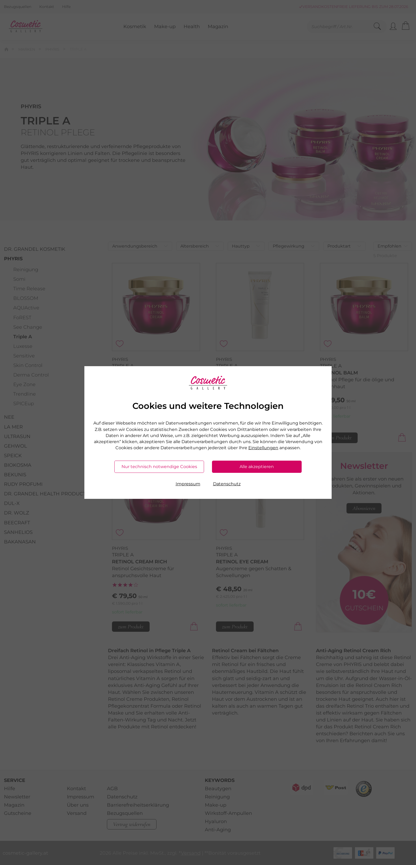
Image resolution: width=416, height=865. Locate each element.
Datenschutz (227, 483)
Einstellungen (263, 447)
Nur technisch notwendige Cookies (159, 466)
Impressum (188, 483)
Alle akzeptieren (257, 466)
